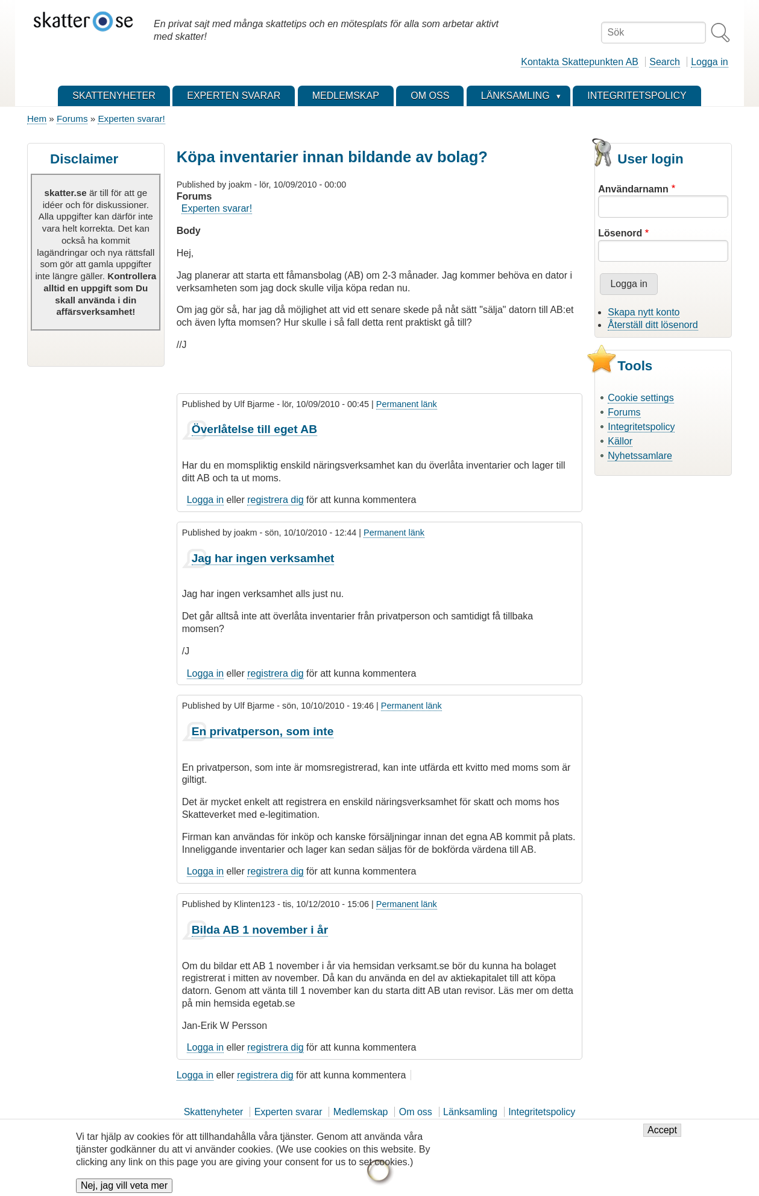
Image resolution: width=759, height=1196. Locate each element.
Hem (36, 118)
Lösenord (620, 233)
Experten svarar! (131, 118)
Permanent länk (406, 404)
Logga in (709, 62)
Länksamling (470, 1112)
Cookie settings (640, 398)
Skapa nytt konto (643, 312)
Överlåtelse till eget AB (254, 429)
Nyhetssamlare (640, 456)
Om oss (415, 1112)
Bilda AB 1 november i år (260, 929)
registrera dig (275, 500)
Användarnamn (633, 189)
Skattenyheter (214, 1112)
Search (664, 62)
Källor (620, 441)
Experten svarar (288, 1112)
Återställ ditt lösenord (653, 325)
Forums (72, 118)
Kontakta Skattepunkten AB (579, 62)
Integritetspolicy (641, 427)
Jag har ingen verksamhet (263, 558)
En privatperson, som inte (263, 731)
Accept (662, 1136)
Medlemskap (360, 1112)
